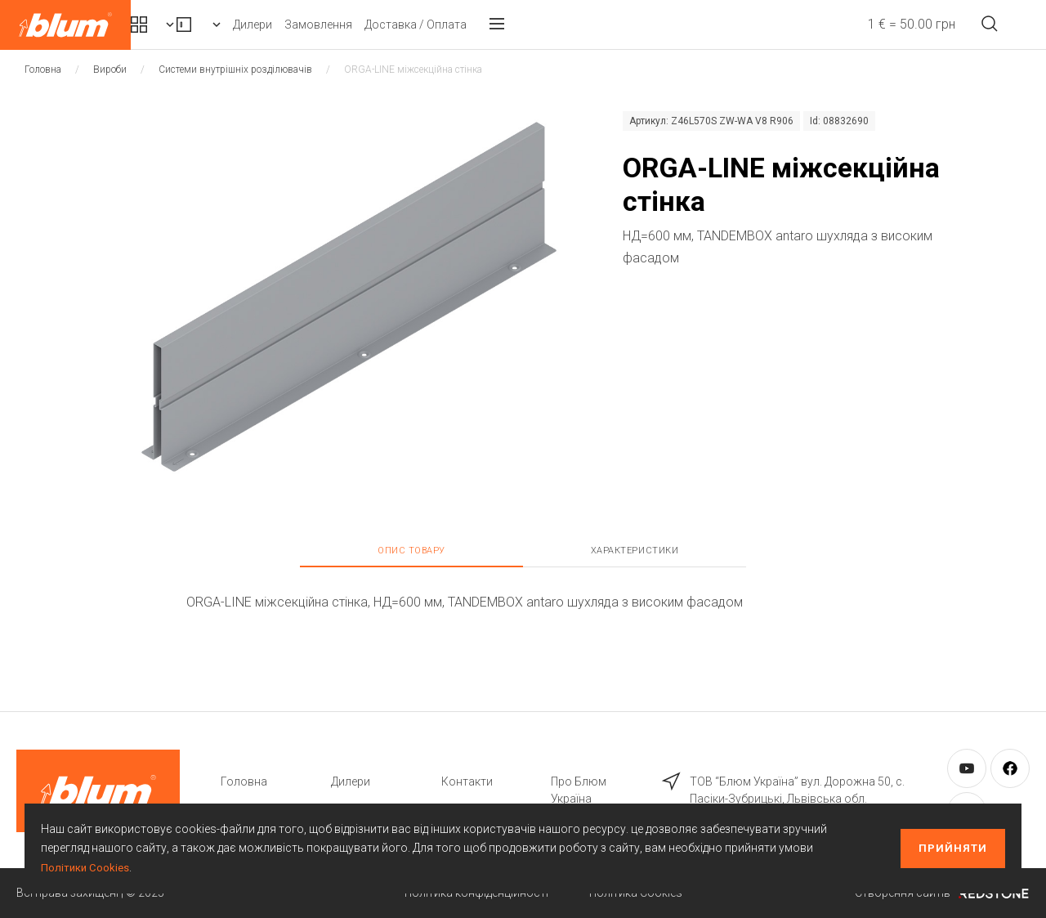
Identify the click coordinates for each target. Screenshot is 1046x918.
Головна (43, 69)
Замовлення (469, 24)
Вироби (314, 24)
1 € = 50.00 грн (880, 24)
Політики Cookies (86, 867)
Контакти (467, 781)
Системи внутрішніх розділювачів (235, 69)
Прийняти (953, 848)
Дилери (402, 24)
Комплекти (194, 24)
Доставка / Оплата (566, 24)
